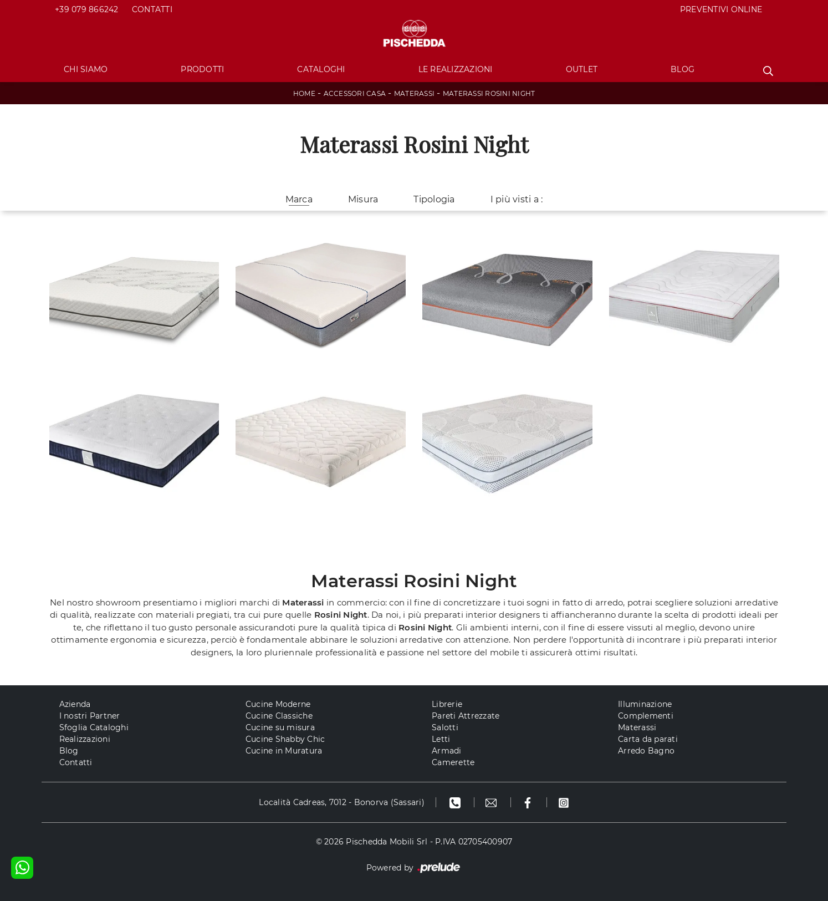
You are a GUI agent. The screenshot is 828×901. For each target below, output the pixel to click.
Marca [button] (299, 199)
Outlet (582, 69)
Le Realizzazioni (455, 69)
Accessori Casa (355, 93)
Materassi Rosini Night (489, 93)
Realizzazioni (84, 739)
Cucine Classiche (279, 716)
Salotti (445, 727)
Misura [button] (363, 199)
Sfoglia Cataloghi (94, 727)
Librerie (447, 704)
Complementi (645, 716)
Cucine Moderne (278, 704)
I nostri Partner (89, 716)
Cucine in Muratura (284, 751)
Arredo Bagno (646, 751)
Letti (441, 739)
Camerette (453, 762)
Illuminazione (645, 704)
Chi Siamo (86, 69)
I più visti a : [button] (516, 199)
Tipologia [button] (433, 199)
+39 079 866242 (87, 9)
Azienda (75, 704)
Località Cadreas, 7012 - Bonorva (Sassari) (342, 802)
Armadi (447, 751)
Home (304, 93)
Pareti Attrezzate (465, 716)
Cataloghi (321, 69)
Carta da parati (648, 739)
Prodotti (202, 69)
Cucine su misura (280, 727)
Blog (682, 69)
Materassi (414, 93)
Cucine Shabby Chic (285, 739)
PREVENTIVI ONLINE (721, 9)
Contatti (152, 9)
